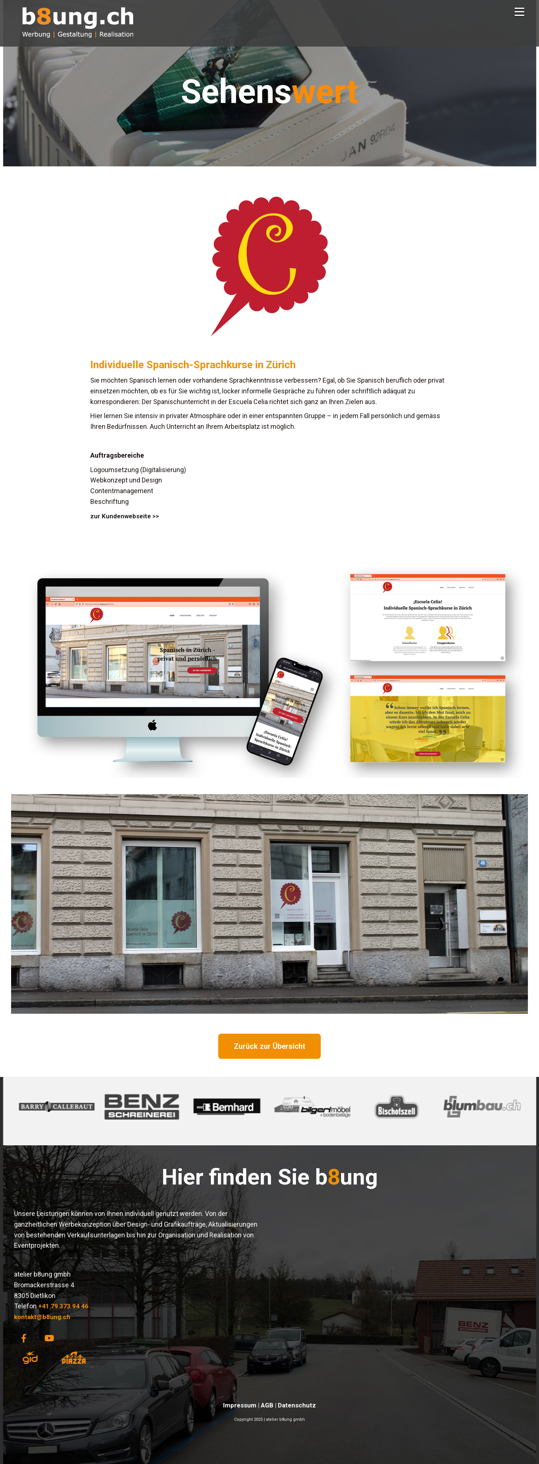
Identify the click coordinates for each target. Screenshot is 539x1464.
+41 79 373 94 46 (63, 1306)
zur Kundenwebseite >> (124, 516)
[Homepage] (78, 43)
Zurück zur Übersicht (269, 1046)
